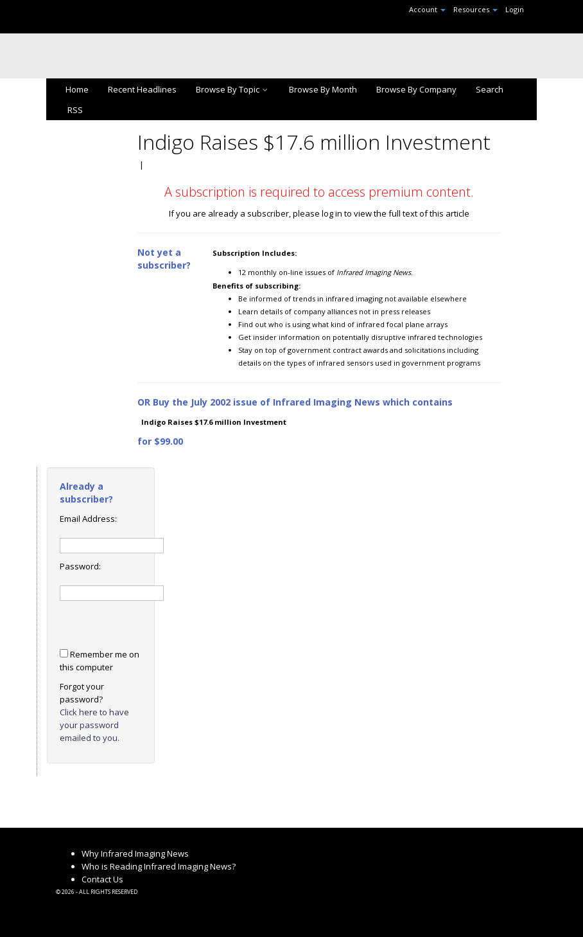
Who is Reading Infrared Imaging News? (159, 866)
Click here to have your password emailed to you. (94, 725)
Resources (475, 9)
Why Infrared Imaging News (135, 853)
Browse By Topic (233, 89)
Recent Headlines (142, 89)
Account (427, 9)
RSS (74, 110)
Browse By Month (323, 89)
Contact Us (102, 879)
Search (489, 89)
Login (514, 9)
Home (77, 89)
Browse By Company (416, 89)
